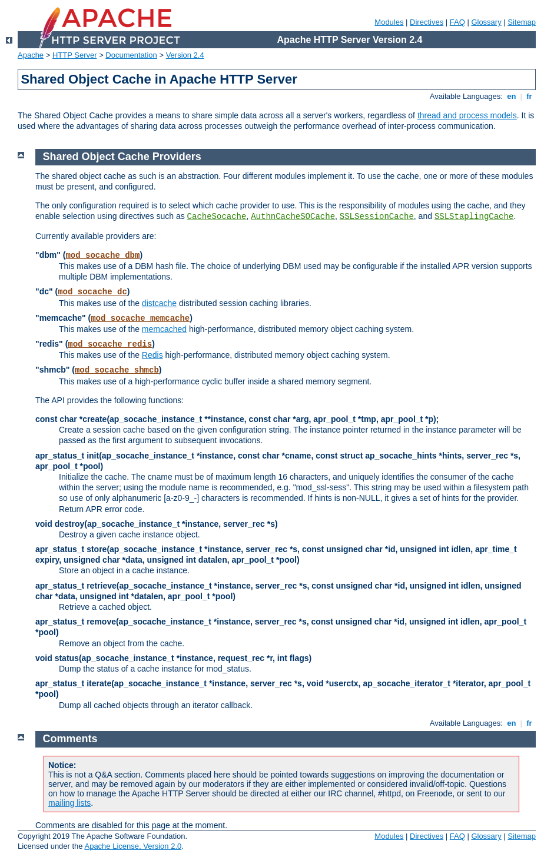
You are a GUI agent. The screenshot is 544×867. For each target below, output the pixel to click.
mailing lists (69, 803)
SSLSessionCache (377, 216)
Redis (152, 355)
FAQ (457, 22)
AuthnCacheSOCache (293, 216)
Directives (426, 22)
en (511, 96)
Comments (70, 739)
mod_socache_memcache (140, 318)
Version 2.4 (185, 55)
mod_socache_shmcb (117, 370)
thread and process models (467, 115)
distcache (159, 303)
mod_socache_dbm (102, 255)
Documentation (131, 55)
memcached (164, 329)
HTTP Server (74, 55)
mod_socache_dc (92, 292)
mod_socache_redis (110, 344)
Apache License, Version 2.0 (132, 846)
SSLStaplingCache (473, 216)
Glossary (486, 22)
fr (530, 96)
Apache (31, 55)
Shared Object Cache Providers (122, 156)
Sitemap (521, 22)
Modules (388, 22)
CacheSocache (217, 216)
